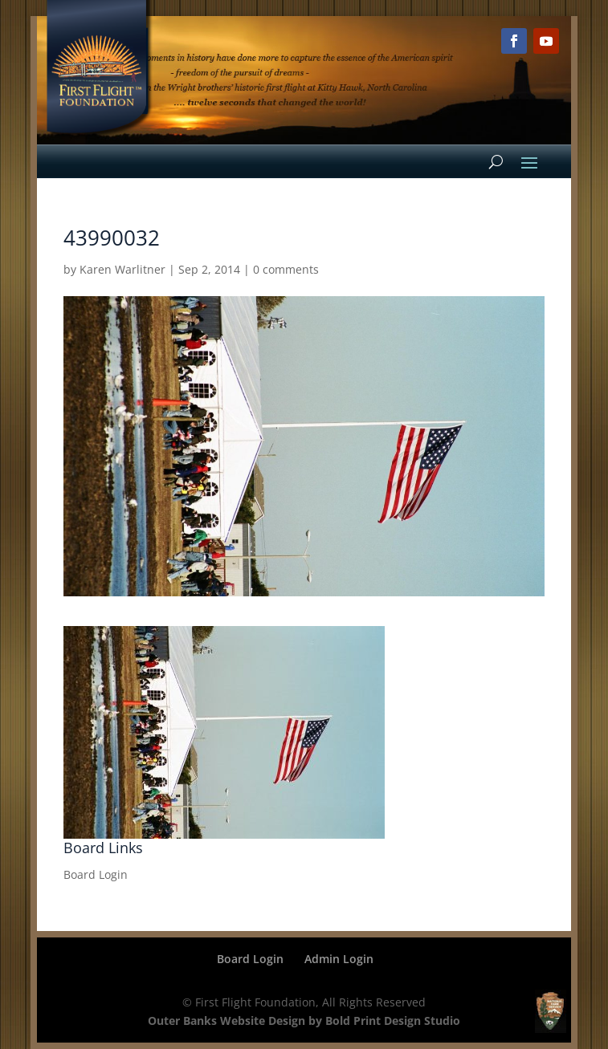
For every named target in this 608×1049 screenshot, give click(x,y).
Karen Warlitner (122, 269)
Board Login (95, 874)
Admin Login (338, 958)
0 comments (286, 269)
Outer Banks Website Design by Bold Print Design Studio (304, 1020)
